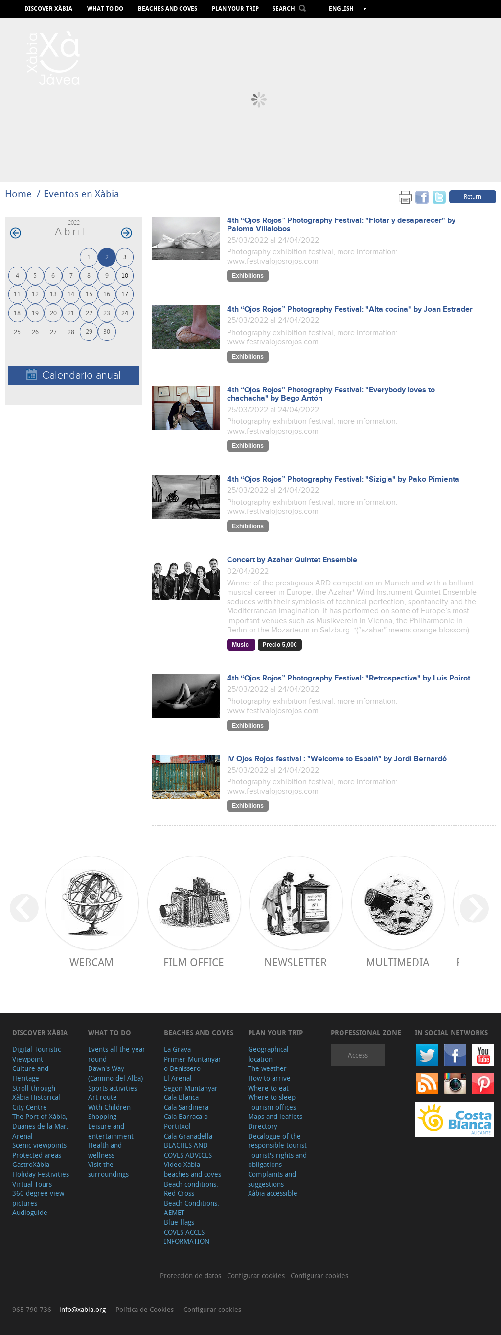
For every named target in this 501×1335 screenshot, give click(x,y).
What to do (105, 9)
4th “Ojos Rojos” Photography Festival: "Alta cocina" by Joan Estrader (350, 309)
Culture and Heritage (30, 1073)
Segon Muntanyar (191, 1087)
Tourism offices (272, 1107)
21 (71, 312)
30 (106, 331)
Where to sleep (272, 1097)
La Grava (177, 1049)
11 (17, 294)
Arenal (22, 1136)
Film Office (193, 962)
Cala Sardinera (186, 1107)
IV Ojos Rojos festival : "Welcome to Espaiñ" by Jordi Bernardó (337, 759)
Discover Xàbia (48, 9)
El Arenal (178, 1078)
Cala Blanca (181, 1097)
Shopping (102, 1116)
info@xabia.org (82, 1309)
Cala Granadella (188, 1136)
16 (106, 294)
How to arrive (269, 1078)
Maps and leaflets (275, 1116)
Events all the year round (116, 1054)
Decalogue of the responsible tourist (277, 1140)
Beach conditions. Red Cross (191, 1188)
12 (35, 294)
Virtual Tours (32, 1184)
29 (89, 331)
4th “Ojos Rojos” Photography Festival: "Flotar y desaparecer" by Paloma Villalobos (341, 225)
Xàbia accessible (272, 1193)
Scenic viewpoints (39, 1145)
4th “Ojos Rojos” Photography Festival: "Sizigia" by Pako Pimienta (343, 479)
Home (18, 193)
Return (472, 196)
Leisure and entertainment (111, 1131)
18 (17, 312)
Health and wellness (105, 1150)
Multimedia (397, 962)
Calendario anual (73, 375)
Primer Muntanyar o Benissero (192, 1063)
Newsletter (295, 962)
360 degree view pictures (38, 1198)
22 (89, 312)
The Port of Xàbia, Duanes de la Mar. (40, 1121)
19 (35, 312)
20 (53, 312)
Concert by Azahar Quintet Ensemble (292, 560)
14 (71, 294)
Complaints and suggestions (272, 1179)
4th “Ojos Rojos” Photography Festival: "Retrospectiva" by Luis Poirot (348, 678)
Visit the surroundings (108, 1169)
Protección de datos (191, 1275)
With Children (109, 1107)
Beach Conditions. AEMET (191, 1207)
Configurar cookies (257, 1275)
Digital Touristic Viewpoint (36, 1054)
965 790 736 (31, 1309)
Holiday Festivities (40, 1174)
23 (106, 312)
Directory (262, 1126)
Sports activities (112, 1087)
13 (53, 294)
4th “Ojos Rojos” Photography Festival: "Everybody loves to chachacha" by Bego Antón (331, 394)
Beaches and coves (167, 9)
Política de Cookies (144, 1309)
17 (124, 294)
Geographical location (268, 1054)
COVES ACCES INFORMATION (186, 1236)
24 (124, 312)
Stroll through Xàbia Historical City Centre (36, 1097)
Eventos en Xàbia (81, 193)
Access (358, 1055)
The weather (267, 1068)
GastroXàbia (30, 1164)
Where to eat (268, 1087)
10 (124, 275)
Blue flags (179, 1222)
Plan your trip (235, 9)
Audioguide (29, 1212)
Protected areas (36, 1155)
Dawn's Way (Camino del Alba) (115, 1073)
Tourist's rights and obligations (277, 1159)
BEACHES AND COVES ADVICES (188, 1150)
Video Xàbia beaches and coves (192, 1169)
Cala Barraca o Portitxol (186, 1121)
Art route (102, 1097)
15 (89, 294)
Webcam (91, 962)
